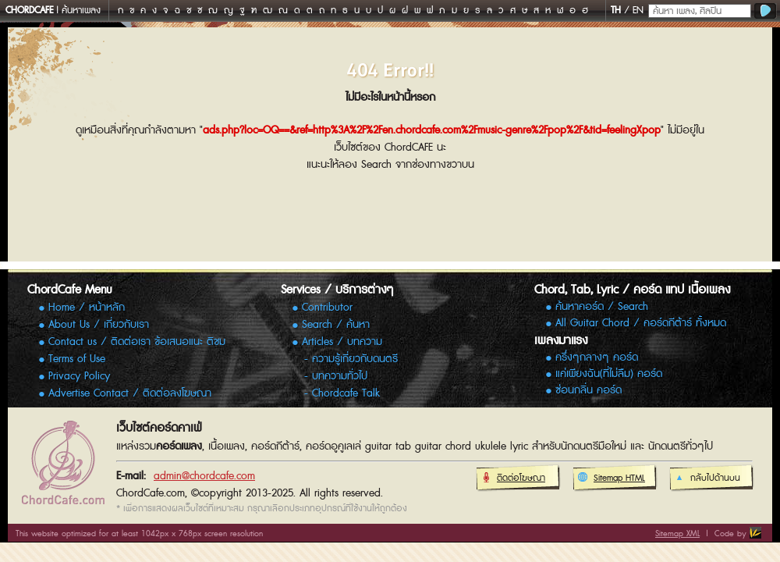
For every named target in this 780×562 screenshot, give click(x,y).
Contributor (327, 307)
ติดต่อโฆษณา (512, 478)
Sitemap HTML (611, 478)
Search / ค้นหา (336, 324)
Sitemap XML (677, 533)
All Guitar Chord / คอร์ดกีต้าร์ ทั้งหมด (640, 323)
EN (638, 10)
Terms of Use (76, 359)
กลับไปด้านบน (707, 478)
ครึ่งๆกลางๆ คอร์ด (596, 358)
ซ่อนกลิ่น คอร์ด (588, 390)
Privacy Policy (79, 376)
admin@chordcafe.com (204, 476)
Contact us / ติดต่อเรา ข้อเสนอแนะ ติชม (136, 341)
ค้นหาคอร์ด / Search (601, 307)
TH (616, 10)
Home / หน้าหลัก (86, 307)
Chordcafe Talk (346, 393)
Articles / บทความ (342, 341)
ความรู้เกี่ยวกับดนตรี (355, 359)
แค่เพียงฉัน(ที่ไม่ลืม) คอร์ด (608, 374)
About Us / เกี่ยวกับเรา (98, 324)
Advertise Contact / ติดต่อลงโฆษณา (129, 393)
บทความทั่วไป (339, 376)
